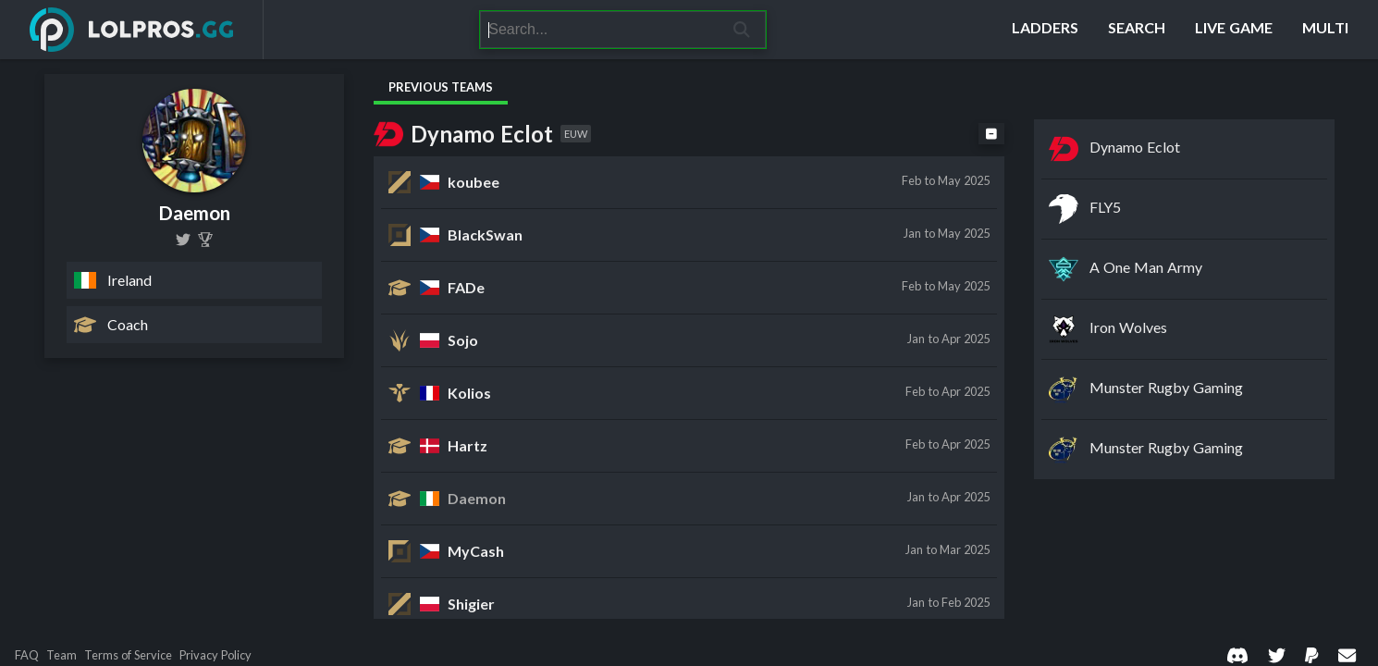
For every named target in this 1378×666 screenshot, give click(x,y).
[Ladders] (1045, 29)
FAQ (27, 655)
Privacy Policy (215, 655)
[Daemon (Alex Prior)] (205, 239)
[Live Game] (1233, 29)
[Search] (599, 29)
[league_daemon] (183, 239)
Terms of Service (128, 655)
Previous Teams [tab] (440, 87)
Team (61, 655)
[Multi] (1325, 29)
